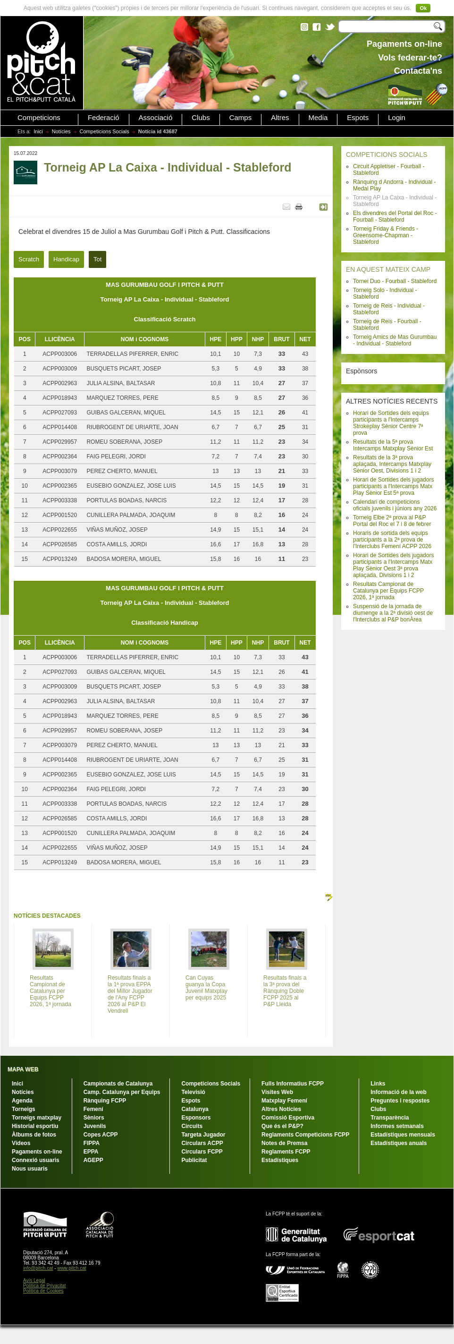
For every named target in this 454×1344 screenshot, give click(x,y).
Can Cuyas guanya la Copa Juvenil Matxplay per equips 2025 (206, 987)
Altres (280, 117)
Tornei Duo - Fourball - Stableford (395, 281)
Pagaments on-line (37, 1151)
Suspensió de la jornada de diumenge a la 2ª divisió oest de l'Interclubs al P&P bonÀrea (393, 613)
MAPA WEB (23, 1069)
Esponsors (195, 1117)
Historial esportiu (35, 1126)
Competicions (38, 117)
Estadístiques (279, 1160)
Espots (358, 117)
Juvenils (95, 1126)
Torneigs (23, 1109)
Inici (38, 131)
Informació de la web (398, 1092)
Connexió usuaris (35, 1160)
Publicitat (194, 1160)
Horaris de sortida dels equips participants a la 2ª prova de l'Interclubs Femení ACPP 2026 (392, 540)
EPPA (91, 1151)
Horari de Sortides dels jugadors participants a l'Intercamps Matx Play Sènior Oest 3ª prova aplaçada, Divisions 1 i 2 (393, 565)
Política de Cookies (43, 1290)
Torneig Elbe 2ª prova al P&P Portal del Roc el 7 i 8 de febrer (392, 520)
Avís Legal (34, 1280)
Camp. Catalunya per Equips (122, 1092)
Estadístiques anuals (398, 1143)
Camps (240, 117)
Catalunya (194, 1109)
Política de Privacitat (44, 1285)
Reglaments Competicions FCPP (305, 1134)
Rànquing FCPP (105, 1100)
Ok (423, 8)
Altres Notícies (281, 1109)
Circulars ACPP (202, 1143)
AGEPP (93, 1160)
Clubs (201, 117)
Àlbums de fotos (34, 1134)
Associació (156, 117)
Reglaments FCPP (285, 1151)
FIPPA (92, 1143)
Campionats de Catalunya (118, 1083)
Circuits (191, 1126)
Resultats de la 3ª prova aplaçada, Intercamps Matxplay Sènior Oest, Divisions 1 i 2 (392, 464)
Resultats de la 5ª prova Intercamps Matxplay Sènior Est (393, 445)
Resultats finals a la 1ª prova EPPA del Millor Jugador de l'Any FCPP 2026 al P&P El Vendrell (130, 994)
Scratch (28, 259)
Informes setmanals (397, 1126)
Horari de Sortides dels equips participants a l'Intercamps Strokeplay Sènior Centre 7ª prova (391, 423)
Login (396, 117)
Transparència (389, 1117)
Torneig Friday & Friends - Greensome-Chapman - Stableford (385, 235)
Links (377, 1083)
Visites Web (277, 1092)
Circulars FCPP (201, 1151)
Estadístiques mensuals (402, 1134)
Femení (93, 1109)
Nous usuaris (30, 1168)
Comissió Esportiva (287, 1117)
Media (318, 117)
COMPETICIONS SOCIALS (387, 154)
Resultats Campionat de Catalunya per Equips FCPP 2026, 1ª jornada (388, 591)
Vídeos (21, 1143)
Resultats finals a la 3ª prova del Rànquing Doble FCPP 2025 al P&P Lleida (284, 991)
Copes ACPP (101, 1134)
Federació (103, 117)
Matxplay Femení (284, 1100)
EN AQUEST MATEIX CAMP (388, 269)
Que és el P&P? (282, 1126)
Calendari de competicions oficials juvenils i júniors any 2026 (395, 505)
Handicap (66, 259)
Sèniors (94, 1117)
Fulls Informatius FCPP (292, 1083)
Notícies (61, 131)
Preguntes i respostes (399, 1100)
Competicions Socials (104, 131)
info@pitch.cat (38, 1268)
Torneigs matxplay (36, 1117)
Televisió (193, 1092)
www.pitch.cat (71, 1268)
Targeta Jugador (203, 1134)
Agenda (22, 1100)
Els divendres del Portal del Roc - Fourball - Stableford (395, 216)
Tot (97, 259)
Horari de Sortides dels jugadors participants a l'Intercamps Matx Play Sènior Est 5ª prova (393, 486)
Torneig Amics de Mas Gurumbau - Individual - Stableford (395, 340)
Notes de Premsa (284, 1143)
